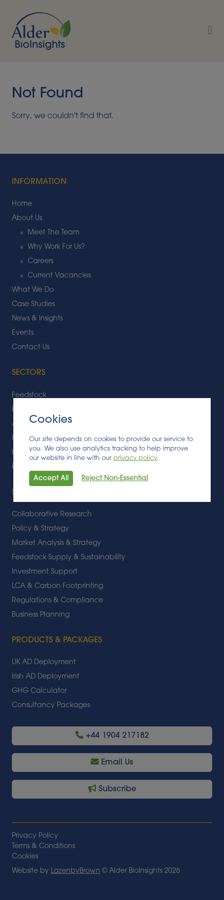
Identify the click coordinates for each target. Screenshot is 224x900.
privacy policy (135, 458)
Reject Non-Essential (114, 478)
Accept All (51, 478)
